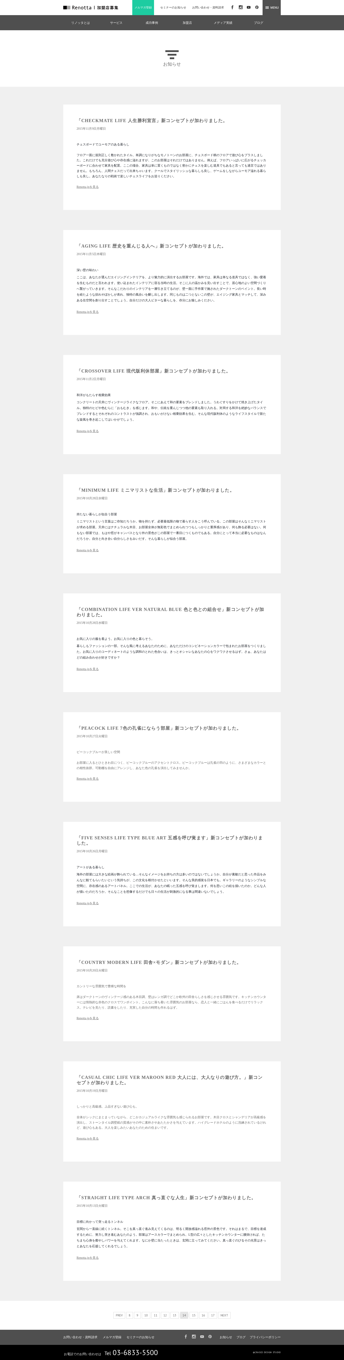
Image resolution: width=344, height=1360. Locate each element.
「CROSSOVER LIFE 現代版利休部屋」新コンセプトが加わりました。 (154, 371)
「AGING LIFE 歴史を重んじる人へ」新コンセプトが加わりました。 (151, 246)
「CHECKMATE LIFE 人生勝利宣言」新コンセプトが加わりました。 (152, 120)
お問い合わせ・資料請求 (208, 7)
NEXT (224, 1315)
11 (155, 1315)
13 (174, 1315)
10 (146, 1315)
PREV (119, 1315)
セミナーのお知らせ (173, 7)
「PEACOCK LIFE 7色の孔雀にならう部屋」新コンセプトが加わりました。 (159, 728)
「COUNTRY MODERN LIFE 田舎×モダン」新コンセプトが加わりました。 (159, 962)
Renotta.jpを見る (88, 187)
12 (165, 1315)
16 (203, 1315)
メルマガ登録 (143, 7)
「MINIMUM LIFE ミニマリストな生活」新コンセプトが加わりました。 (155, 490)
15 (194, 1315)
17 (213, 1315)
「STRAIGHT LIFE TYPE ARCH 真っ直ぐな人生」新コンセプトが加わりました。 (166, 1197)
